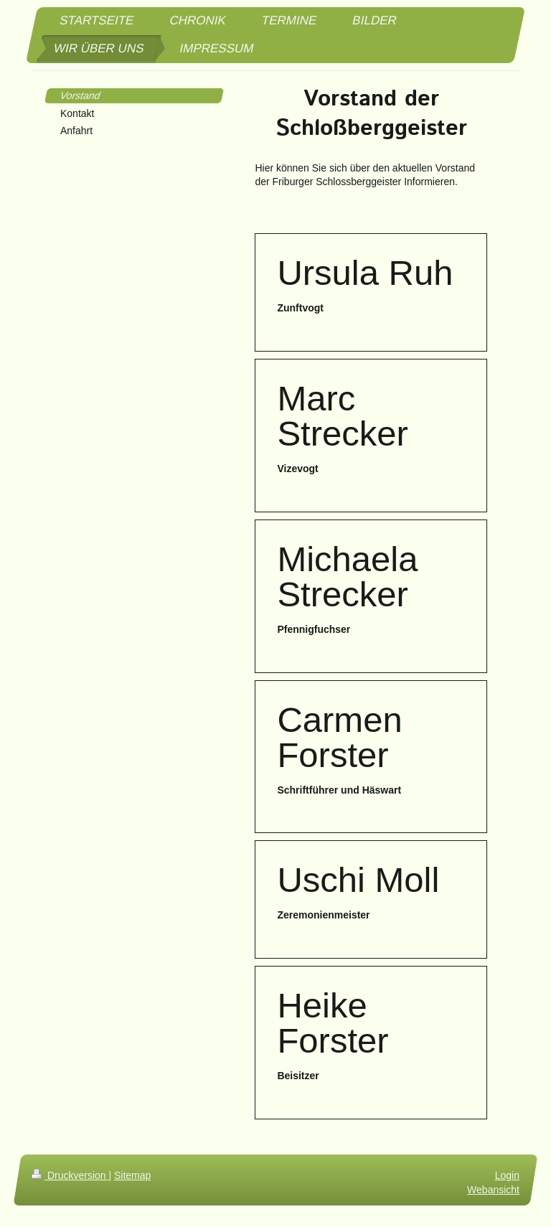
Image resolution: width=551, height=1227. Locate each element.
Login (507, 1175)
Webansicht (493, 1189)
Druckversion (70, 1175)
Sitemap (132, 1175)
